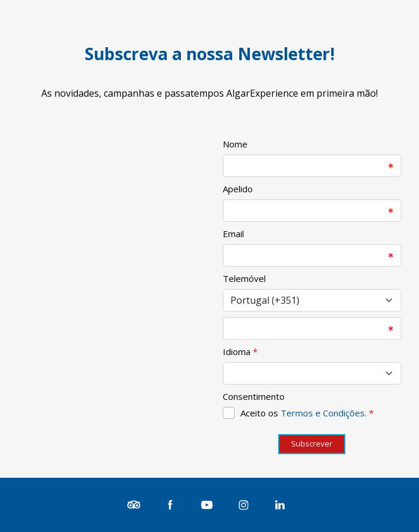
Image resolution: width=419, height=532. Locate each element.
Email (233, 233)
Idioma (236, 351)
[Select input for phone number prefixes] (312, 300)
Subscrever (311, 443)
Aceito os (307, 413)
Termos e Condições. (324, 413)
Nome (235, 144)
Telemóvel (244, 278)
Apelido (238, 189)
